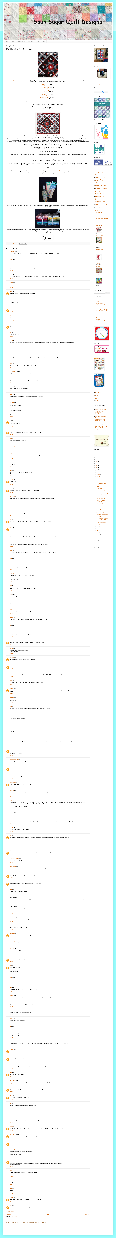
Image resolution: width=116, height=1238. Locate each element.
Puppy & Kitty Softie (99, 196)
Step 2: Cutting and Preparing (101, 409)
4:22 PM (11, 1138)
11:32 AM (11, 605)
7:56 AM (11, 1037)
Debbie (11, 259)
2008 (97, 542)
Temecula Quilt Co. (99, 236)
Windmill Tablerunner (99, 209)
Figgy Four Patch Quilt (99, 187)
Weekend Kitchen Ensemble (100, 207)
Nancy (11, 566)
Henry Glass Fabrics (99, 303)
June (98, 528)
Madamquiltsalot (13, 454)
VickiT (11, 800)
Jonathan (11, 356)
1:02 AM (11, 336)
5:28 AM (11, 1030)
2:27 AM (11, 359)
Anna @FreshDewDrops (14, 858)
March (98, 534)
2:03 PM (11, 1130)
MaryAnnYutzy (13, 1080)
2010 (97, 469)
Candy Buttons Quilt (99, 176)
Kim (10, 775)
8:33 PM (11, 1076)
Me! (46, 93)
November (99, 472)
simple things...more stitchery (102, 514)
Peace (98, 496)
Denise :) (11, 535)
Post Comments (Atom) (15, 1216)
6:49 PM (11, 816)
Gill (10, 420)
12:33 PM (11, 669)
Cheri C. (11, 308)
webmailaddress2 (13, 866)
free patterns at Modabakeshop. (18, 41)
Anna (11, 925)
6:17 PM (11, 1145)
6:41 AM (11, 426)
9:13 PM (11, 1091)
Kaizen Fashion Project (14, 749)
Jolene (11, 851)
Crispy (11, 977)
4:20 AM (11, 382)
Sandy (11, 550)
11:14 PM (11, 255)
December (99, 470)
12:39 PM (11, 676)
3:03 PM (11, 710)
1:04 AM (11, 893)
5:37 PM (11, 770)
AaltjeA (11, 1197)
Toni (11, 348)
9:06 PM (11, 1084)
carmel (11, 1188)
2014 (97, 461)
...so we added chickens (14, 1088)
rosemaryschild (12, 958)
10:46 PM (11, 877)
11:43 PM (11, 304)
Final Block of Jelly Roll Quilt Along (102, 510)
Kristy (11, 1072)
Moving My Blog (99, 317)
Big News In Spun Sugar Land (102, 508)
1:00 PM (11, 684)
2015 (97, 459)
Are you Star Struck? (101, 488)
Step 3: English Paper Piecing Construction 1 (100, 411)
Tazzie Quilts (46, 99)
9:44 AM (11, 531)
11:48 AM (11, 1045)
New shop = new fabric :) (101, 498)
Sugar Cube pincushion (100, 206)
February (98, 536)
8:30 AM (11, 500)
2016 (97, 457)
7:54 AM (11, 953)
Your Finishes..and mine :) (102, 492)
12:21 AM (11, 885)
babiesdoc (11, 479)
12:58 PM (11, 999)
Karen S (11, 828)
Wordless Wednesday (101, 490)
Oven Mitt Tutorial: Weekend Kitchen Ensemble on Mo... (102, 505)
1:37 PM (11, 702)
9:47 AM (11, 538)
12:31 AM (11, 328)
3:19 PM (11, 723)
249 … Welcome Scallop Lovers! (101, 320)
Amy (11, 1181)
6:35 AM (11, 1201)
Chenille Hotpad (98, 179)
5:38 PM (11, 778)
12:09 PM (11, 991)
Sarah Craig (12, 446)
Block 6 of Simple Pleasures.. (102, 513)
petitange (11, 648)
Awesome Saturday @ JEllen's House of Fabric (102, 501)
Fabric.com (97, 397)
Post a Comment (11, 1211)
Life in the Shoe (45, 88)
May (98, 530)
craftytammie (12, 918)
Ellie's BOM (97, 399)
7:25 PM (11, 831)
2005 (97, 548)
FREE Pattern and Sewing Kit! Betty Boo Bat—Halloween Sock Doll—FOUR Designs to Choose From (102, 310)
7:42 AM (11, 466)
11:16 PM (11, 263)
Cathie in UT (12, 1150)
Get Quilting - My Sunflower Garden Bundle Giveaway (101, 305)
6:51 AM (11, 442)
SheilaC (11, 714)
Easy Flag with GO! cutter (100, 180)
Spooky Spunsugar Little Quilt (101, 204)
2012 (97, 465)
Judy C (11, 489)
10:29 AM (11, 562)
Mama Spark (12, 504)
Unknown (12, 657)
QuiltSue (11, 387)
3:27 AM (11, 1115)
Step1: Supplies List (99, 408)
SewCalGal (12, 573)
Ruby (11, 680)
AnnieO (11, 740)
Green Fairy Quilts (99, 249)
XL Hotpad (97, 211)
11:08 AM (11, 598)
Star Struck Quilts (11, 80)
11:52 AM (11, 621)
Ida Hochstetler (13, 767)
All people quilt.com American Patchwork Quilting (101, 427)
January (98, 538)
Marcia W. (12, 949)
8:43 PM (11, 854)
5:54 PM (11, 796)
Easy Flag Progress (100, 516)
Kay (10, 835)
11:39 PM (11, 295)
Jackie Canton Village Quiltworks (45, 90)
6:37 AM (11, 929)
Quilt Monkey (12, 1065)
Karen (11, 1119)
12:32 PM (11, 661)
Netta (11, 274)
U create (97, 246)
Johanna (11, 602)
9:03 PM (11, 862)
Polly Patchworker (45, 86)
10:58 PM (11, 1184)
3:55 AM (11, 375)
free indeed (12, 697)
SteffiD (11, 673)
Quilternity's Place (46, 94)
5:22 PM (11, 763)
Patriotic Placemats (99, 195)
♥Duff (11, 585)
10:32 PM (11, 1107)
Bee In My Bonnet (99, 225)
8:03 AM (11, 492)
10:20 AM (12, 554)
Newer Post (9, 1214)
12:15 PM (11, 629)
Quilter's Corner (45, 87)
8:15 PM (11, 839)
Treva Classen (12, 325)
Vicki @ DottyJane (13, 1034)
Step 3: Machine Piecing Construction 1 (100, 414)
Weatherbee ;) (12, 251)
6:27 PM (11, 1156)
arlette (11, 987)
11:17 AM (11, 973)
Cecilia (11, 1057)
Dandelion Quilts (13, 941)
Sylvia (11, 594)
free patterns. (31, 41)
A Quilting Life (99, 222)
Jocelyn (11, 1003)
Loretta (11, 543)
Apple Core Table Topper (100, 172)
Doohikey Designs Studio (101, 316)
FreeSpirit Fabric (99, 314)
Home (6, 41)
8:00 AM (11, 484)
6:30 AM (11, 921)
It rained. (98, 486)
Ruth (11, 1142)
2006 (97, 546)
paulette (11, 282)
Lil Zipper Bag (98, 192)
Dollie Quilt (99, 524)
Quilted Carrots (98, 198)
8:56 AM (11, 507)
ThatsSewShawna (13, 371)
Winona (11, 820)
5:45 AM (11, 398)
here (64, 231)
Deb (10, 519)
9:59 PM (11, 1176)
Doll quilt (97, 429)
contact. (43, 41)
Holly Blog (98, 319)
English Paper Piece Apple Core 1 (101, 182)
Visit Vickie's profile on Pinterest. (100, 84)
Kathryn (11, 527)
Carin (11, 267)
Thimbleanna (98, 263)
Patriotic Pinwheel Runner (100, 193)
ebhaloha (11, 688)
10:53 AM (11, 590)
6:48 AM (11, 434)
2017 (97, 456)
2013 (97, 463)
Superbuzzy (97, 400)
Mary (11, 889)
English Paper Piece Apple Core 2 (101, 184)
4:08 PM (11, 745)
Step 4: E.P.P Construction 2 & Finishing (101, 417)
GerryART (12, 402)
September (99, 476)
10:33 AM (12, 581)
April (98, 532)
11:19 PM (11, 278)
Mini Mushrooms (98, 394)
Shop (38, 41)
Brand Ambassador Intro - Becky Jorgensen (102, 301)
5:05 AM (11, 914)
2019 (97, 452)
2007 (97, 544)
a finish (98, 480)
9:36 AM (11, 523)
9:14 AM (11, 515)
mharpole (11, 812)
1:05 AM (11, 344)
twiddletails (98, 277)
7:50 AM (11, 475)
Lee (10, 965)
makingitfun (98, 299)
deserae (11, 512)
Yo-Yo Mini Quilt (98, 212)
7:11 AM (11, 944)
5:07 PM (11, 755)
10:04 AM (12, 546)
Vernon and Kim (13, 1134)
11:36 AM (11, 983)
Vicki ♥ (11, 340)
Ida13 (11, 316)
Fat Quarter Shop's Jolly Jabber (102, 218)
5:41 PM (11, 786)
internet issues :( (100, 503)
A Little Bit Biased (99, 253)
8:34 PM (11, 847)
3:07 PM (11, 1053)
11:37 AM (11, 613)
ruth (10, 431)
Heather (11, 299)
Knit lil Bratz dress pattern (100, 190)
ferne (11, 558)
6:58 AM (11, 449)
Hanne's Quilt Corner (100, 267)
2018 (97, 454)
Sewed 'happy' (99, 482)
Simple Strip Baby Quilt (100, 201)
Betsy (11, 438)
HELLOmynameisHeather (101, 308)
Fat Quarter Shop (98, 395)
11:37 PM (11, 287)
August (98, 478)
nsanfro (11, 882)
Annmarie (12, 1049)
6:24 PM (11, 808)
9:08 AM (11, 1122)
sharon (11, 291)
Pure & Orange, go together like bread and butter (103, 494)
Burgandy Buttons (45, 96)
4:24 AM (11, 390)
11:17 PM (11, 270)
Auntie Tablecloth (99, 174)
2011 (96, 467)
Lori (10, 1205)
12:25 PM (11, 653)
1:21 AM (11, 351)
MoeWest (11, 610)
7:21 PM (11, 823)
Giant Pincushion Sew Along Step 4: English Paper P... (102, 522)
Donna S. (12, 1018)
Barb (11, 706)
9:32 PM (11, 1099)
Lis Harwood (12, 379)
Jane (10, 665)
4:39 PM (11, 1068)
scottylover (12, 790)
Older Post (87, 1214)
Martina (11, 394)
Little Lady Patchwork (45, 97)
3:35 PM (11, 736)
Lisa (10, 332)
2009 (97, 540)
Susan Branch (98, 402)
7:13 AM (11, 459)
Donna (11, 843)
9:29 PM (11, 870)
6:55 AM (11, 937)
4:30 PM (11, 1014)
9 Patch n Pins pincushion (100, 171)
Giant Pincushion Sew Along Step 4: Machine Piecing (102, 519)
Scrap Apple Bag (98, 199)
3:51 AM (11, 367)
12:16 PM (11, 636)
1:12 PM (11, 1006)
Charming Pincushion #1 (100, 177)
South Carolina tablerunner (100, 203)
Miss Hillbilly (12, 933)
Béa (10, 1026)
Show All (108, 287)
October (98, 474)
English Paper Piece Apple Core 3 (101, 185)
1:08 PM (11, 693)
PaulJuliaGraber (45, 84)
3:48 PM (11, 1060)
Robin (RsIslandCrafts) (14, 759)
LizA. (11, 633)
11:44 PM (11, 312)
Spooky (11, 1126)
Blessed (11, 363)
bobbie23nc (12, 640)
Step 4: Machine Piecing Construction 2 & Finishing (100, 420)
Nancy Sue (12, 1160)
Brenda (11, 1170)
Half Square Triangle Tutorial (101, 188)
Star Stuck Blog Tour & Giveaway (101, 484)
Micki (11, 470)
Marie (11, 463)
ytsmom (11, 874)
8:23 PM (11, 1166)
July (97, 526)
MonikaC (12, 617)
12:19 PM (11, 644)
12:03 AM (12, 321)
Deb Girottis (45, 91)
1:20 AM (11, 902)
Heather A (12, 995)
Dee (10, 625)
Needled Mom (12, 496)
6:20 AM (11, 1193)
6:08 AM (11, 416)
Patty (11, 1011)
